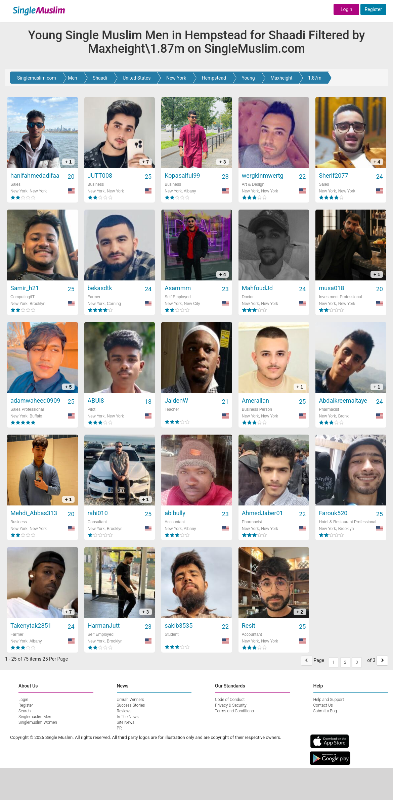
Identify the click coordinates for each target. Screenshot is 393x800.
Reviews (124, 711)
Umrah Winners (130, 699)
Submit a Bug (325, 711)
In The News (128, 716)
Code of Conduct (230, 699)
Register (373, 9)
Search (24, 711)
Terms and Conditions (234, 711)
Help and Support (328, 699)
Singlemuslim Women (37, 722)
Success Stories (131, 705)
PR (119, 728)
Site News (126, 722)
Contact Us (323, 705)
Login (346, 9)
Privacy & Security (231, 705)
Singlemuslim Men (34, 716)
